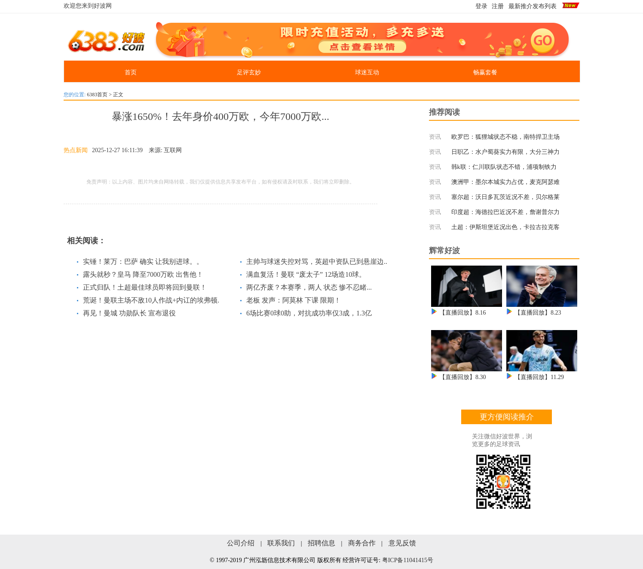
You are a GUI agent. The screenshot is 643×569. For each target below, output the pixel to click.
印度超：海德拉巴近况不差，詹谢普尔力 (505, 212)
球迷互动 (367, 72)
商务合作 (362, 543)
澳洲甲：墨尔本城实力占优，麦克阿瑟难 (505, 182)
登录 (481, 6)
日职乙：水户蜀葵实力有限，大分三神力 (505, 152)
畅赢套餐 (485, 72)
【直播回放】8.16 (462, 312)
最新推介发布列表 (532, 6)
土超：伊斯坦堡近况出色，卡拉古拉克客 (505, 227)
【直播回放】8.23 (537, 312)
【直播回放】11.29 (539, 377)
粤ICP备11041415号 (407, 560)
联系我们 (281, 543)
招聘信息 (321, 543)
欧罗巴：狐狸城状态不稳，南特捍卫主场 (505, 137)
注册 (498, 6)
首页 (131, 72)
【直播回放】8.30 (462, 377)
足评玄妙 (249, 72)
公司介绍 (240, 543)
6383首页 (97, 95)
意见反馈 (402, 543)
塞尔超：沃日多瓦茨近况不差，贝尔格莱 (505, 197)
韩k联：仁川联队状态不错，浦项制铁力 (504, 167)
